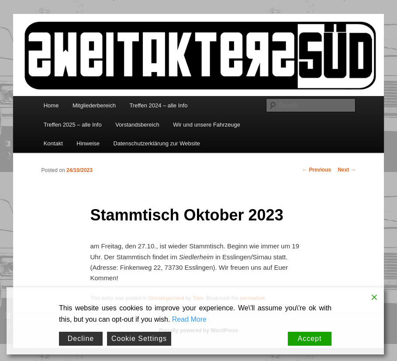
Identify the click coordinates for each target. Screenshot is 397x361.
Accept (310, 338)
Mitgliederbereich (94, 105)
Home (51, 105)
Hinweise (88, 143)
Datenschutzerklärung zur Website (157, 143)
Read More (189, 319)
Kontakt (53, 143)
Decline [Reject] (81, 338)
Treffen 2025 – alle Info (73, 124)
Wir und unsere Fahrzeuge (206, 124)
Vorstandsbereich (137, 124)
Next (347, 170)
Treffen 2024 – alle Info (158, 105)
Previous (316, 170)
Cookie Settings (139, 338)
